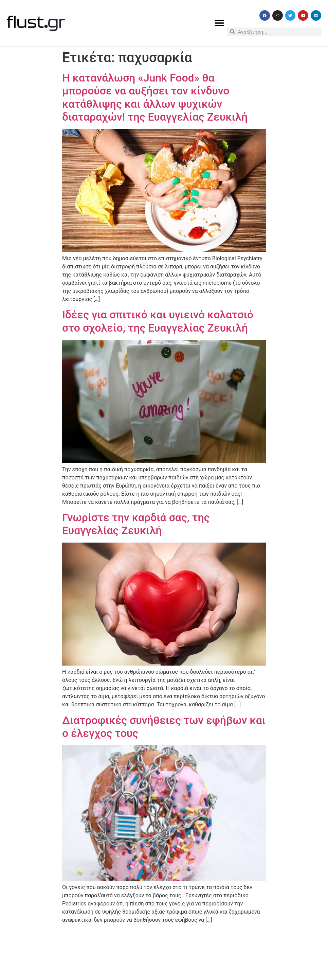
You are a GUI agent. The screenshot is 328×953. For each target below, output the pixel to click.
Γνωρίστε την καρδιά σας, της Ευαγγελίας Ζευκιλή (135, 524)
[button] (219, 23)
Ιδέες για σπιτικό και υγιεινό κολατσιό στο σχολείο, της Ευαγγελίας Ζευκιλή (157, 321)
